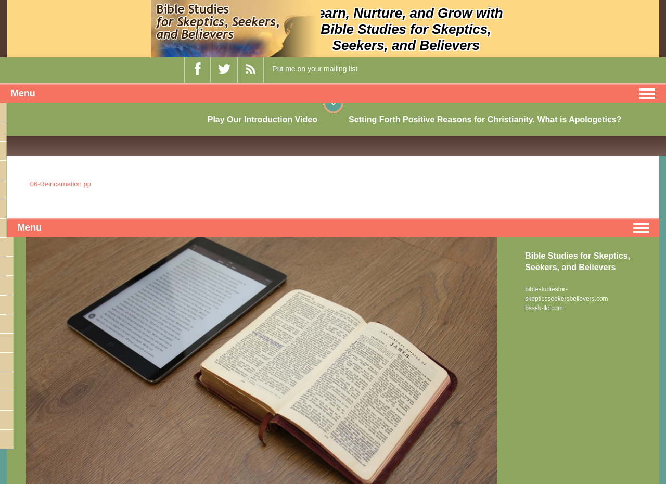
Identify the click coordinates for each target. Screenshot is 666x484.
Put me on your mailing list (314, 69)
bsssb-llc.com (544, 308)
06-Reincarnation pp (60, 184)
